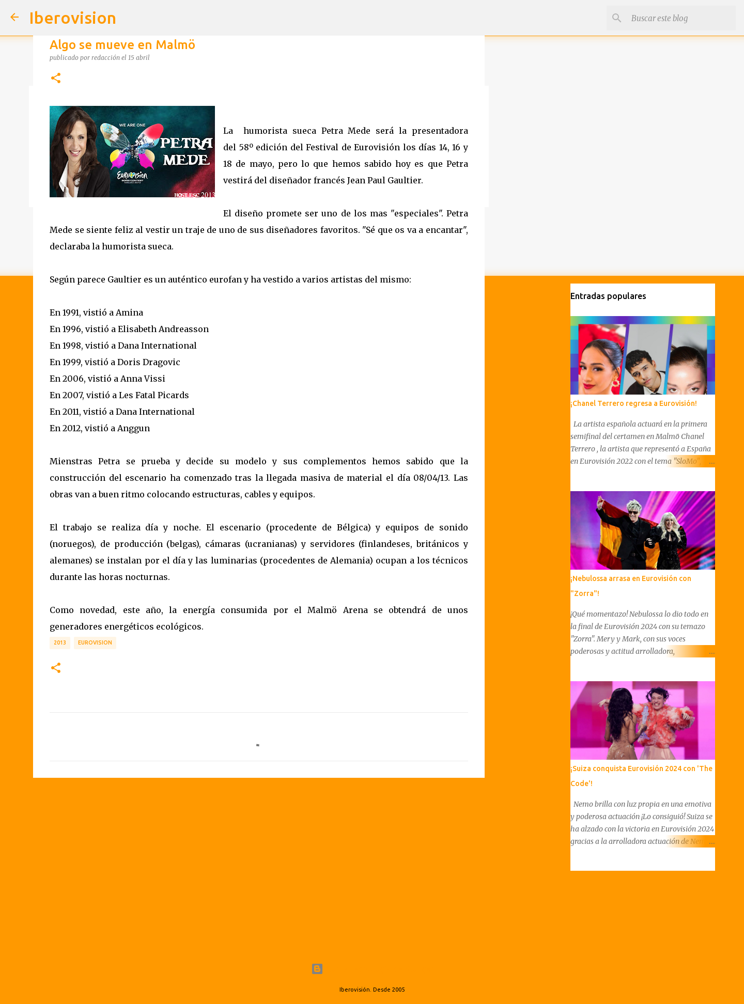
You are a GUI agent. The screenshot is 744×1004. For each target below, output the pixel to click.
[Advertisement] (259, 865)
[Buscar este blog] (681, 18)
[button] (56, 78)
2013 (60, 642)
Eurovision (95, 642)
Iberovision (72, 17)
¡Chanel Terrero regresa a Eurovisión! (633, 403)
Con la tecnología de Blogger (372, 969)
